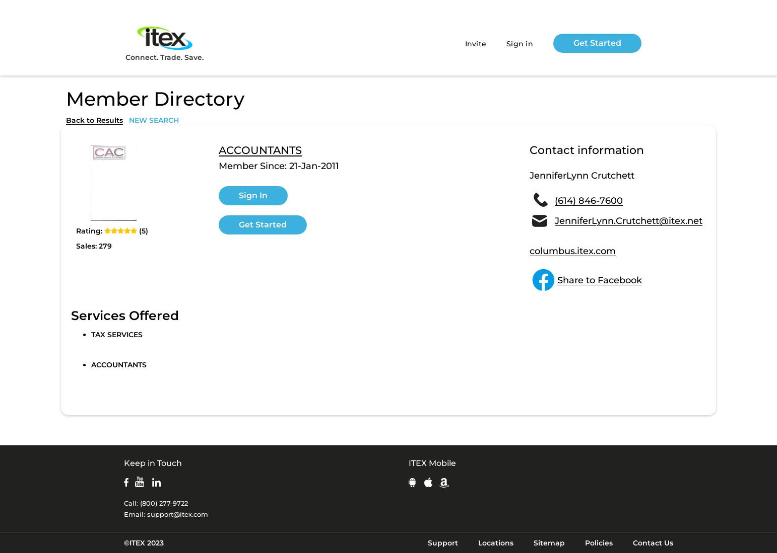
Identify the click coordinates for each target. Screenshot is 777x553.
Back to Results (94, 120)
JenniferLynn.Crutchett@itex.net (628, 221)
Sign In (253, 195)
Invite (476, 43)
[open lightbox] (114, 183)
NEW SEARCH (154, 120)
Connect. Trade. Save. (164, 43)
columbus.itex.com (573, 251)
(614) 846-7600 (589, 201)
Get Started (597, 43)
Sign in (519, 43)
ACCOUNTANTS (260, 150)
